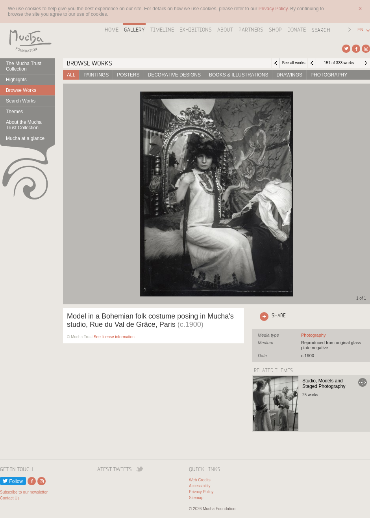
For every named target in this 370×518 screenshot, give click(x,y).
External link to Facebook (356, 49)
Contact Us (9, 498)
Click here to (271, 316)
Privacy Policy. (274, 8)
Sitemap (196, 498)
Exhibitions (195, 29)
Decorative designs (174, 75)
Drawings (289, 75)
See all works (293, 63)
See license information (114, 337)
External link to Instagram (366, 49)
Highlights (16, 79)
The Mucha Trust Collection (23, 66)
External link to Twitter (346, 49)
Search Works (20, 101)
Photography (329, 75)
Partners (251, 29)
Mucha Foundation (27, 40)
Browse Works (21, 90)
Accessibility (199, 486)
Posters (128, 75)
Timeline (162, 29)
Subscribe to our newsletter (24, 492)
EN (360, 30)
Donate (296, 29)
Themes (14, 111)
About (225, 29)
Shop (275, 29)
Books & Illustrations (238, 75)
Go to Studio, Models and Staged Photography (362, 382)
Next (366, 63)
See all (313, 335)
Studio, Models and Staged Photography (323, 383)
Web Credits (200, 480)
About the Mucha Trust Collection (24, 124)
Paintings (96, 75)
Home (111, 29)
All (71, 75)
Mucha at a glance (25, 138)
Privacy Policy (201, 492)
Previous (312, 63)
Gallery (134, 29)
